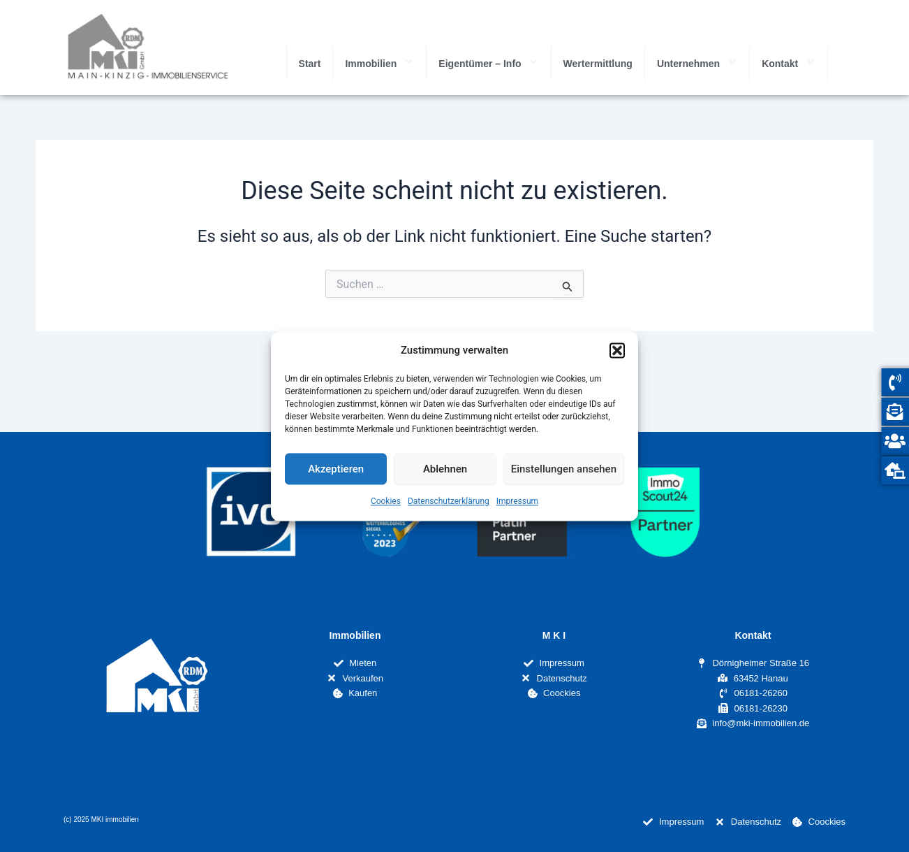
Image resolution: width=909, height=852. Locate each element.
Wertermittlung (598, 63)
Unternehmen (697, 63)
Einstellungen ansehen (563, 469)
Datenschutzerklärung (448, 502)
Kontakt (788, 63)
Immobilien (379, 63)
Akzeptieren (336, 469)
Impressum (517, 502)
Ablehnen (445, 469)
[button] (617, 350)
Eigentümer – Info (488, 63)
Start (310, 63)
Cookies (386, 502)
